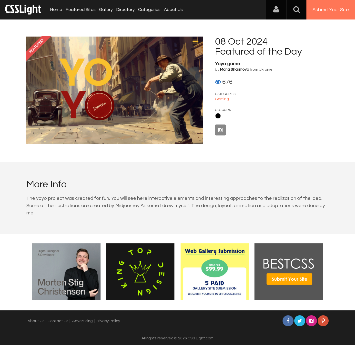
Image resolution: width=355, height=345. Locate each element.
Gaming (222, 99)
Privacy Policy (108, 321)
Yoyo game (227, 63)
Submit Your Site (331, 9)
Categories (149, 9)
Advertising (82, 321)
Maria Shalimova (234, 69)
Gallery (106, 9)
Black (218, 116)
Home (56, 9)
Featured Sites (81, 9)
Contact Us (58, 321)
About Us (173, 9)
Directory (125, 9)
